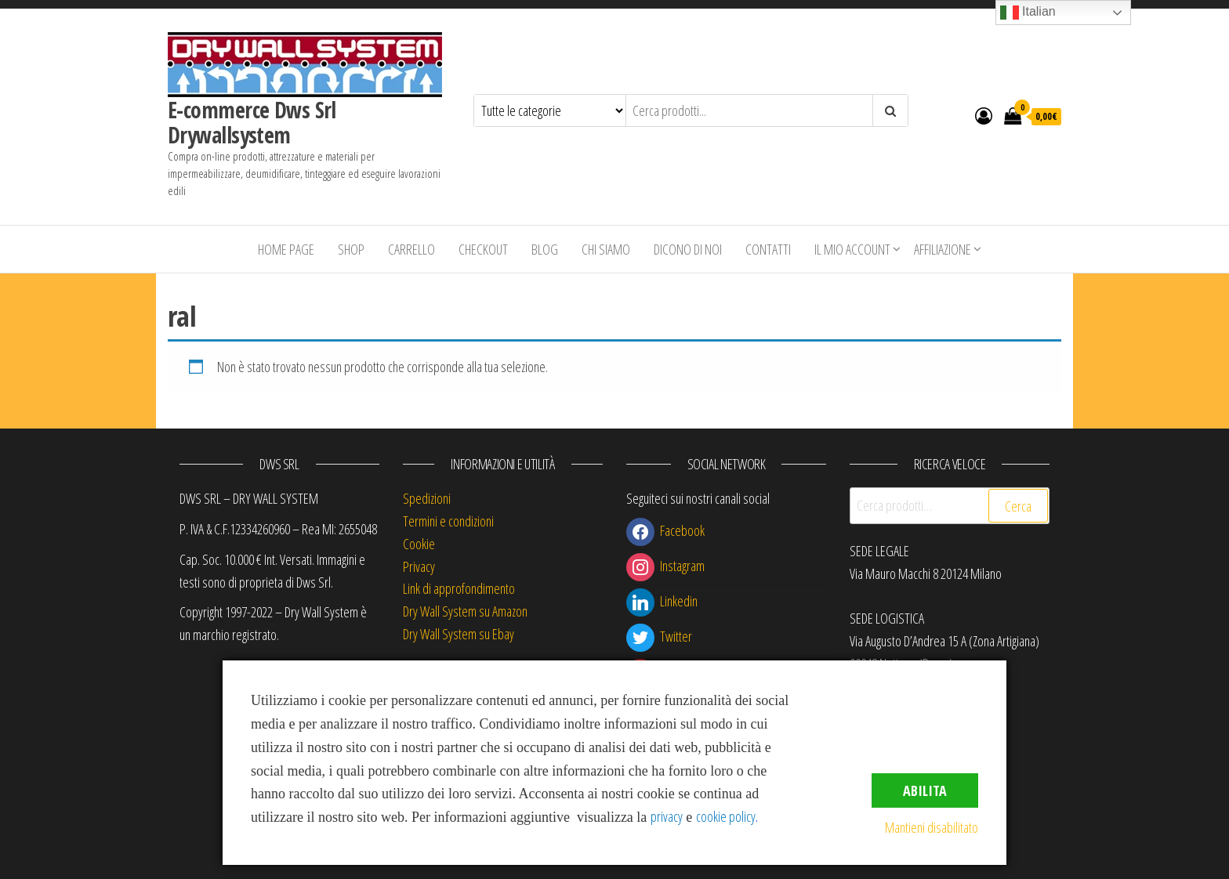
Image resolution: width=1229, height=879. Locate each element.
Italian (1028, 12)
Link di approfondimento (459, 588)
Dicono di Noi (688, 249)
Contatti (768, 249)
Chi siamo (606, 249)
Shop (351, 249)
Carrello (411, 249)
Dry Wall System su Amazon (465, 611)
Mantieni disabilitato (931, 827)
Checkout (483, 249)
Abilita (925, 790)
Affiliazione (942, 249)
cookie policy (726, 816)
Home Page (286, 249)
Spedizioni (427, 498)
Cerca (1018, 506)
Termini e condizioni (448, 521)
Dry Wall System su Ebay (458, 633)
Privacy (419, 566)
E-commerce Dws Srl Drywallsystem (252, 122)
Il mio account (852, 249)
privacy (667, 816)
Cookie (419, 543)
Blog (544, 249)
